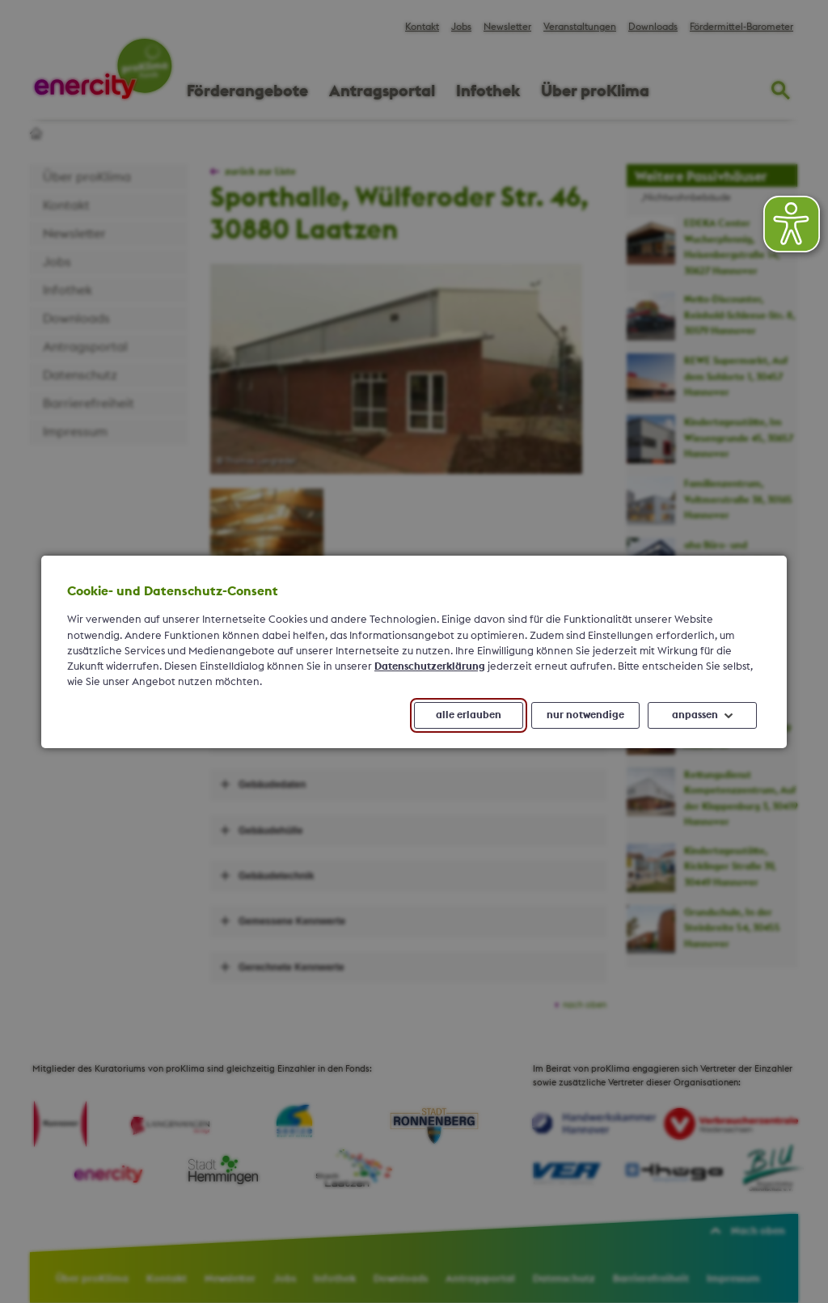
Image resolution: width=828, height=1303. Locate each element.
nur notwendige (585, 714)
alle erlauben (468, 714)
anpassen (695, 714)
